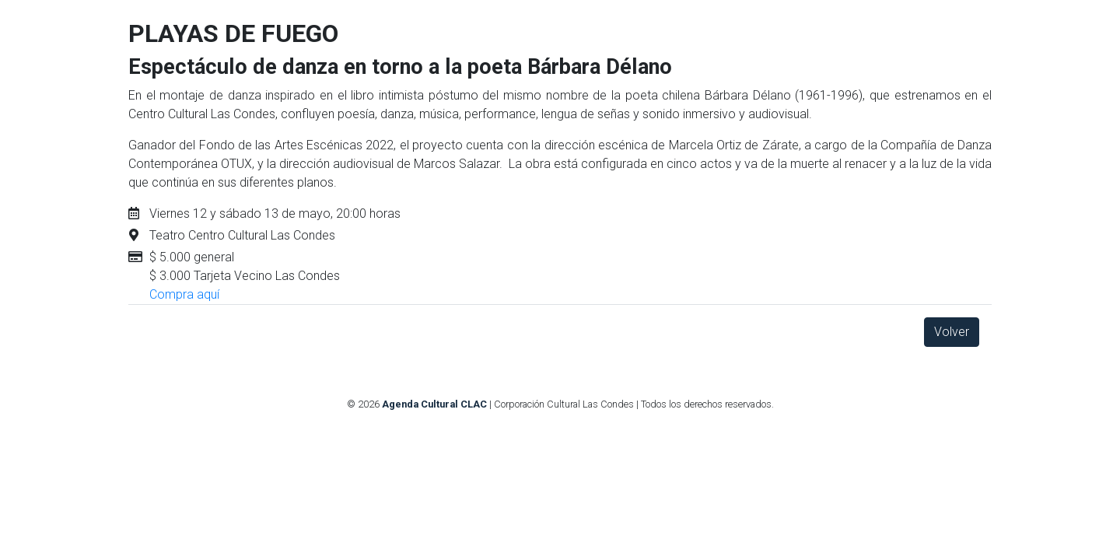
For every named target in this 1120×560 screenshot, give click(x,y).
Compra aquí (184, 294)
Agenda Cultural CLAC (434, 404)
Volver (951, 331)
